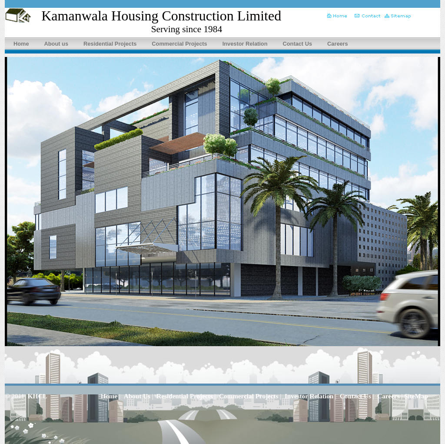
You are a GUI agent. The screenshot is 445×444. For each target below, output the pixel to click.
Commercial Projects (179, 43)
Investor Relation (245, 43)
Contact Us (297, 43)
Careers (337, 43)
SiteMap (416, 396)
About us (56, 43)
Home (21, 43)
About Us (137, 396)
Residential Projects (109, 43)
